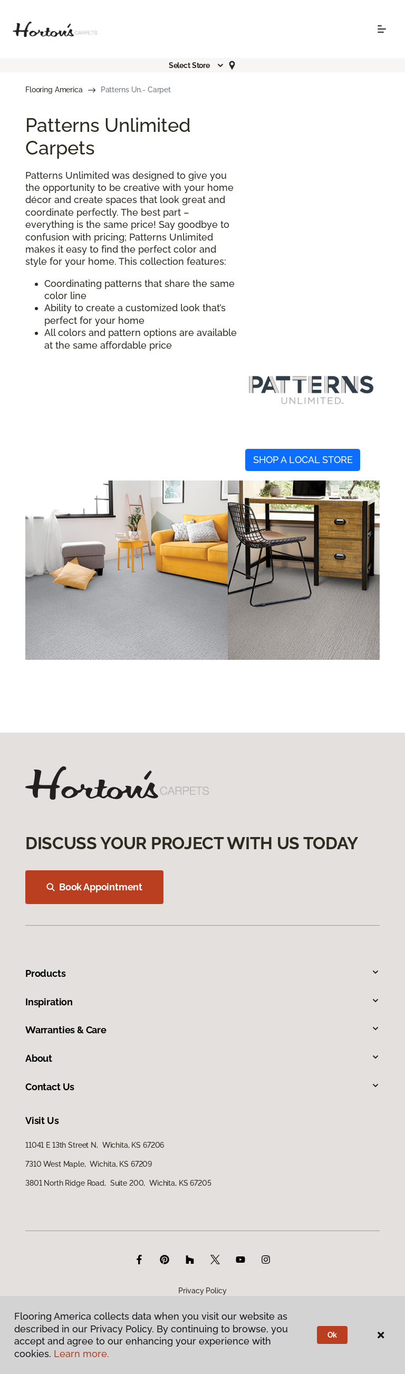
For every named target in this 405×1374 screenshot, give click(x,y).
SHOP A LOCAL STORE (303, 459)
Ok (332, 1335)
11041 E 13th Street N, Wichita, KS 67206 (94, 1145)
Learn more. (81, 1353)
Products (202, 973)
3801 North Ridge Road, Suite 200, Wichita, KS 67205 (118, 1183)
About (202, 1058)
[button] (197, 65)
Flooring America (54, 89)
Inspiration (202, 1001)
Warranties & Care (202, 1029)
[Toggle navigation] (381, 29)
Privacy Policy (202, 1290)
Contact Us (202, 1086)
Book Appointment (94, 886)
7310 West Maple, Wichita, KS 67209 (88, 1164)
